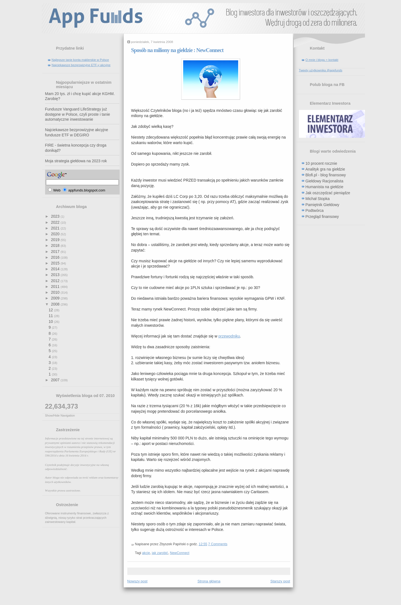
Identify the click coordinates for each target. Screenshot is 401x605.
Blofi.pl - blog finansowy (326, 175)
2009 (56, 298)
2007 (56, 380)
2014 (56, 269)
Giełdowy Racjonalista (325, 181)
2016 (56, 257)
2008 (56, 304)
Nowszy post (137, 581)
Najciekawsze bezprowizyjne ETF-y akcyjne (81, 65)
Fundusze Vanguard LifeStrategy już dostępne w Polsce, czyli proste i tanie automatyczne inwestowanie (77, 114)
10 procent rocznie (321, 163)
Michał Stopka (318, 198)
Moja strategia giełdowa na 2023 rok (76, 161)
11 (51, 316)
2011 (56, 286)
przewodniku (229, 336)
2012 (56, 281)
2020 (56, 234)
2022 (56, 222)
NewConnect (179, 553)
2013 (56, 274)
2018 (56, 245)
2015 (56, 263)
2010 (56, 292)
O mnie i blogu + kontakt (322, 59)
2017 (56, 251)
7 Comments (217, 544)
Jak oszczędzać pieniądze (328, 193)
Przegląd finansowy (322, 216)
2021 (56, 228)
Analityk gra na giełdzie (325, 169)
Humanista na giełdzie (325, 187)
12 (51, 310)
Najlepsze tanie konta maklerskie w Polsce (80, 59)
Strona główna (208, 581)
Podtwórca (315, 210)
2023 (56, 216)
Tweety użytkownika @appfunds (320, 70)
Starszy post (280, 581)
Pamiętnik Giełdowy (322, 204)
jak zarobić (160, 553)
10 (51, 321)
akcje (146, 553)
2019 (56, 239)
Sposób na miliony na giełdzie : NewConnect (177, 50)
